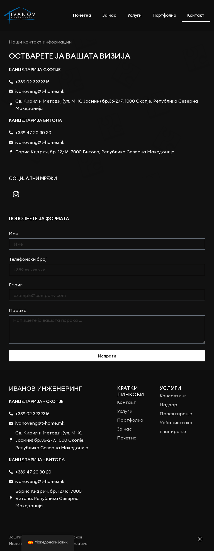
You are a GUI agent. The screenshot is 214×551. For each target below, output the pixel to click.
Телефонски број (28, 259)
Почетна (82, 15)
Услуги (134, 15)
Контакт (195, 15)
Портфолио (164, 15)
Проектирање (176, 413)
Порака (17, 310)
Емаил (16, 284)
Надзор (168, 404)
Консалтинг (173, 395)
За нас (109, 15)
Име (13, 233)
